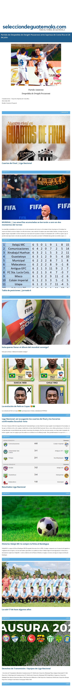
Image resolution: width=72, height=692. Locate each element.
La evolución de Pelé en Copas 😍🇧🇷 (18, 406)
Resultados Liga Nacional (14, 487)
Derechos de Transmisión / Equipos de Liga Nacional (26, 668)
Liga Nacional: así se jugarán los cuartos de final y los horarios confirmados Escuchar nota (31, 420)
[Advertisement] (36, 11)
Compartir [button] (64, 112)
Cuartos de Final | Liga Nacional (17, 163)
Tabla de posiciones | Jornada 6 (16, 290)
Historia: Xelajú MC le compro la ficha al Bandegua (25, 544)
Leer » (68, 172)
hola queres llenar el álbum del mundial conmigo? (25, 347)
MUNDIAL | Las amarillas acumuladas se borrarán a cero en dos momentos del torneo (31, 223)
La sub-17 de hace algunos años (16, 609)
